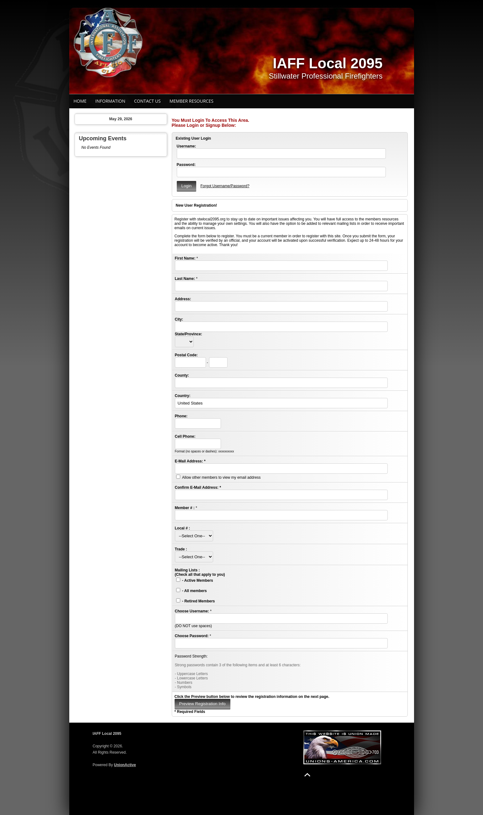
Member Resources (191, 101)
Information (110, 101)
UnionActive (125, 765)
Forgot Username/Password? (224, 186)
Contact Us (147, 101)
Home (80, 101)
